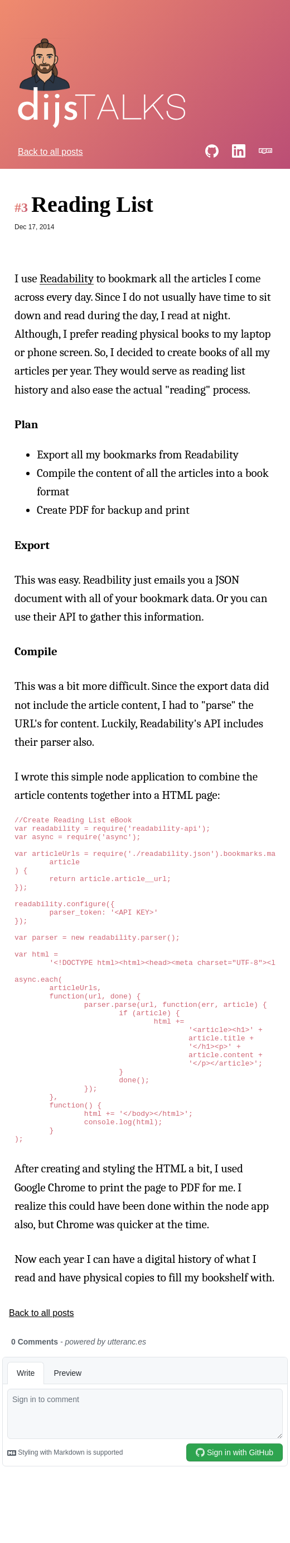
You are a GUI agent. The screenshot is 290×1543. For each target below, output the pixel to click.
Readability (67, 278)
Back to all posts (50, 152)
